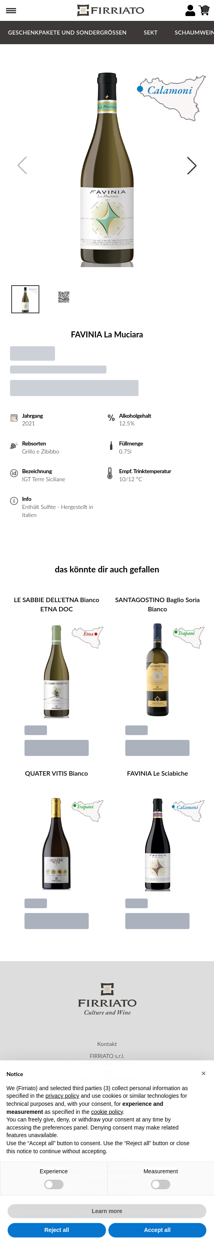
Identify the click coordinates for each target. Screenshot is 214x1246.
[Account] (190, 10)
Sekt (151, 32)
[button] (203, 1091)
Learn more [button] (107, 1228)
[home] (110, 10)
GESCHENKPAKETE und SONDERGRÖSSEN (67, 32)
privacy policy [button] (62, 1113)
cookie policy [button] (107, 1129)
